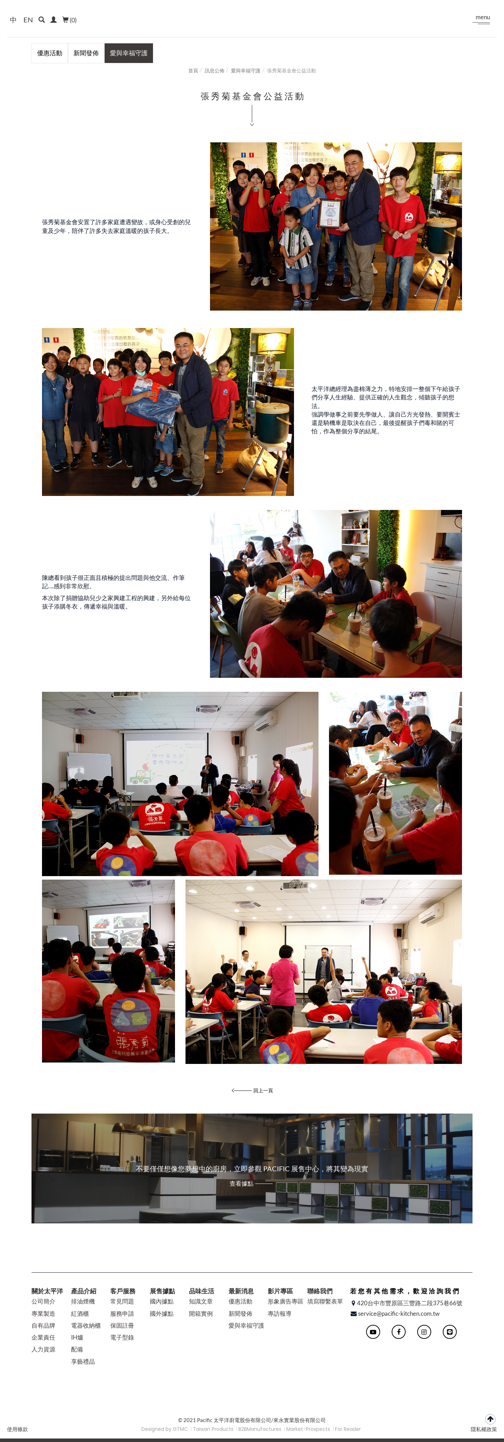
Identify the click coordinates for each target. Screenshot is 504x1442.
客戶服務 (122, 1291)
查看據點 (241, 1183)
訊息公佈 (214, 70)
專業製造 (43, 1313)
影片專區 (280, 1291)
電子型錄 (122, 1337)
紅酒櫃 (80, 1313)
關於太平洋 (47, 1291)
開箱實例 (201, 1313)
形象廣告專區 (285, 1301)
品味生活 (201, 1291)
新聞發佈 (86, 53)
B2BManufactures (259, 1429)
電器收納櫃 (86, 1325)
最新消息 (241, 1291)
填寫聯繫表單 (325, 1301)
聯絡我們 (319, 1291)
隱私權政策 (484, 1429)
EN (28, 19)
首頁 (193, 70)
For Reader (348, 1429)
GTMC (180, 1429)
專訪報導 (280, 1313)
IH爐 (77, 1337)
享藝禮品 (83, 1361)
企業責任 (43, 1337)
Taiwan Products (213, 1429)
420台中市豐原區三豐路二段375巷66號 (409, 1303)
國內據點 (162, 1301)
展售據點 (162, 1291)
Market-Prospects (308, 1429)
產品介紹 (83, 1291)
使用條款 (17, 1429)
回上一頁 (263, 1090)
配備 (77, 1349)
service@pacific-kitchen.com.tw (399, 1313)
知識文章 (201, 1301)
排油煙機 (83, 1301)
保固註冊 (122, 1325)
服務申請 (122, 1313)
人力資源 (43, 1349)
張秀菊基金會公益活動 (291, 70)
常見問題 (122, 1301)
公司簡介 (43, 1301)
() (69, 20)
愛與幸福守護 (129, 53)
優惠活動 (49, 53)
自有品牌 (43, 1325)
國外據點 (162, 1313)
